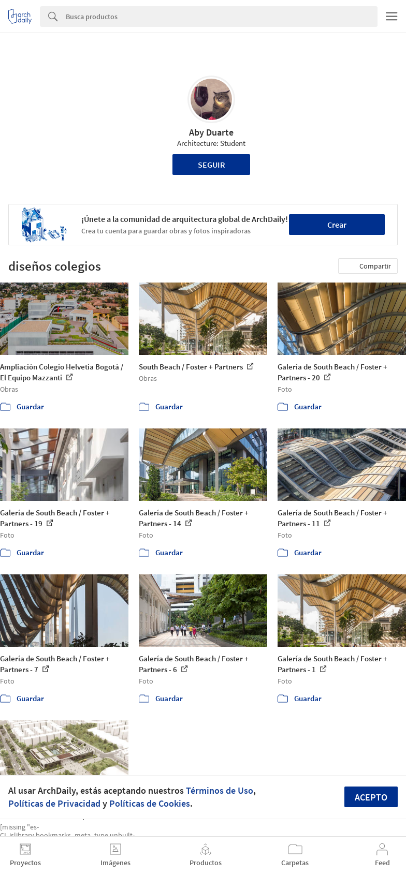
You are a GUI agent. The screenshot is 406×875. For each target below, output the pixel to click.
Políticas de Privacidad (54, 803)
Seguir (211, 164)
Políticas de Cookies (149, 803)
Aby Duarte (211, 132)
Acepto (371, 797)
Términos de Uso (219, 790)
